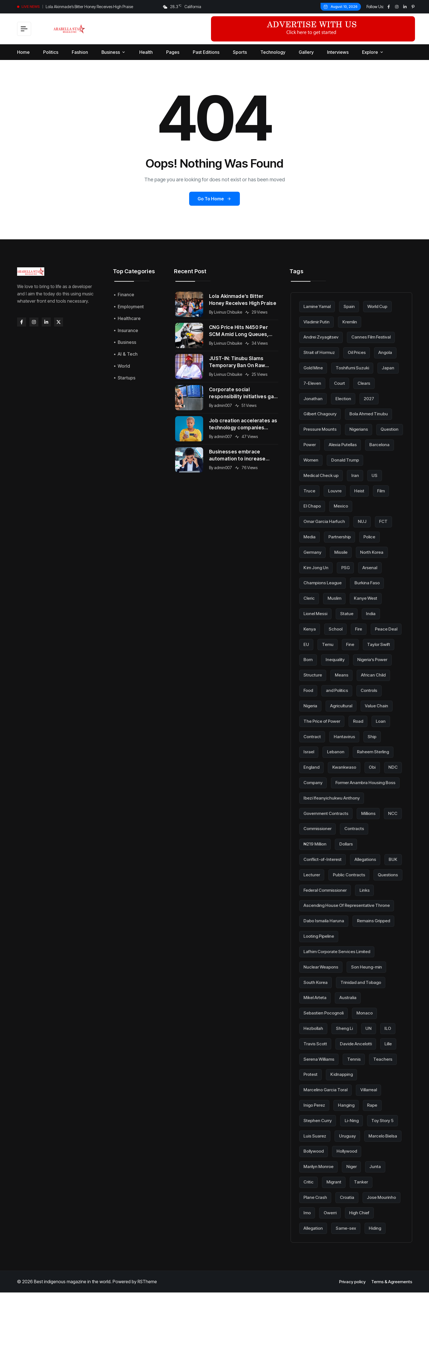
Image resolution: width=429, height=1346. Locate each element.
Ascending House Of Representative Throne (350, 946)
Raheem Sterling (352, 763)
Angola (391, 352)
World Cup (382, 306)
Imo (352, 1251)
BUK (308, 901)
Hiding (310, 1282)
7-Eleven (339, 382)
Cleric (310, 596)
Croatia (350, 1236)
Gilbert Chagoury (346, 413)
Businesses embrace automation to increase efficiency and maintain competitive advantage (238, 456)
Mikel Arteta (316, 1038)
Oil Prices (361, 352)
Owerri (376, 1251)
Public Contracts (374, 901)
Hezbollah (314, 1068)
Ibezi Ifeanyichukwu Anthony (333, 825)
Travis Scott (316, 1083)
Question (346, 443)
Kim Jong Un (317, 565)
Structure (360, 672)
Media (310, 535)
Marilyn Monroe (355, 1205)
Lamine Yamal (318, 306)
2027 (309, 413)
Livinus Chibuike (229, 312)
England (312, 779)
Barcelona (357, 459)
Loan (333, 733)
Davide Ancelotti (359, 1083)
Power (376, 443)
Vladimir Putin (318, 322)
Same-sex (383, 1266)
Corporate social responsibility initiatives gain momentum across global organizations (239, 393)
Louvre (376, 489)
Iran (308, 489)
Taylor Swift (316, 657)
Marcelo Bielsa (319, 1190)
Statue (350, 611)
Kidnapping (344, 1114)
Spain (352, 306)
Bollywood (359, 1190)
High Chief (315, 1266)
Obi (375, 779)
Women (390, 459)
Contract (360, 733)
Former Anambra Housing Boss (336, 809)
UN (373, 1068)
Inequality (375, 657)
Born (346, 657)
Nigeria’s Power (320, 672)
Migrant (361, 1221)
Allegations (369, 885)
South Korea (316, 1023)
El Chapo (358, 504)
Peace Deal (316, 642)
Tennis (358, 1099)
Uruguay (386, 1175)
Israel (367, 748)
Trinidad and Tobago (364, 1023)
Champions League (324, 580)
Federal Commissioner (362, 916)
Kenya (310, 626)
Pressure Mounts (375, 428)
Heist (309, 504)
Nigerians (314, 443)
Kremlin (354, 322)
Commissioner (342, 855)
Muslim (337, 596)
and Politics (379, 687)
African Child (317, 687)
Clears (310, 398)
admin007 (224, 405)
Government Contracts (327, 840)
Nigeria (342, 703)
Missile (343, 550)
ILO (392, 1068)
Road (309, 733)
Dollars (350, 870)
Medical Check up (365, 474)
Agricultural (375, 703)
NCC (309, 855)
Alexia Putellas (319, 459)
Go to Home (214, 198)
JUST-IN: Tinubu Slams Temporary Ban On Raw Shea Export (238, 362)
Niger (391, 1205)
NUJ (365, 520)
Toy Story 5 (315, 1175)
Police (374, 535)
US (328, 489)
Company (337, 794)
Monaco (368, 1053)
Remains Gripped (378, 962)
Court (368, 382)
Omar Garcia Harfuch (326, 520)
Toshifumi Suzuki (356, 367)
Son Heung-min (370, 1007)
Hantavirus (315, 748)
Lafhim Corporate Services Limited (340, 992)
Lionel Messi (317, 611)
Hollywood (315, 1205)
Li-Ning (355, 1160)
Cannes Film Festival (375, 337)
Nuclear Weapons (322, 1007)
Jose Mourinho (319, 1251)
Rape (377, 1145)
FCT (387, 520)
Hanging (349, 1145)
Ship (343, 748)
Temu (366, 642)
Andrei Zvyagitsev (322, 337)
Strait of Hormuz (321, 352)
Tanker (389, 1221)
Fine (389, 642)
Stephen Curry (319, 1160)
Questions (314, 916)
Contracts (381, 855)
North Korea (376, 550)
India (375, 611)
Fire (361, 626)
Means (390, 672)
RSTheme (147, 1335)
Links (309, 931)
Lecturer (335, 901)
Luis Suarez (352, 1175)
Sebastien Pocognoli (325, 1053)
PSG (348, 565)
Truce (350, 489)
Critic (334, 1221)
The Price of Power (362, 718)
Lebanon (313, 763)
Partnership (342, 535)
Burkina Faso (371, 580)
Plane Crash (316, 1236)
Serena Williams (320, 1099)
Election (371, 398)
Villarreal (374, 1129)
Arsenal (373, 565)
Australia (351, 1038)
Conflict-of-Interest (324, 885)
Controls (313, 703)
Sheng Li (347, 1068)
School (337, 626)
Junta (309, 1221)
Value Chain (316, 718)
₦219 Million (317, 870)
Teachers (388, 1099)
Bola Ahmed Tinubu (324, 428)
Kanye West (370, 596)
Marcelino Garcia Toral (328, 1129)
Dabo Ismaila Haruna (325, 962)
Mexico (389, 504)
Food (349, 687)
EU (344, 642)
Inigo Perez (316, 1145)
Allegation (349, 1266)
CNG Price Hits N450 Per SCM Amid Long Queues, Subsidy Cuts (240, 331)
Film (332, 504)
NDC (309, 794)
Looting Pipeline (321, 977)
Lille (393, 1083)
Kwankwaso (346, 779)
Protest (311, 1114)
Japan (310, 382)
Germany (313, 550)
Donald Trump (318, 474)
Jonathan (340, 398)
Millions (373, 840)
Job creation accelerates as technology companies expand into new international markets (241, 425)
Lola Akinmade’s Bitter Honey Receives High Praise (89, 6)
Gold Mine (314, 367)
